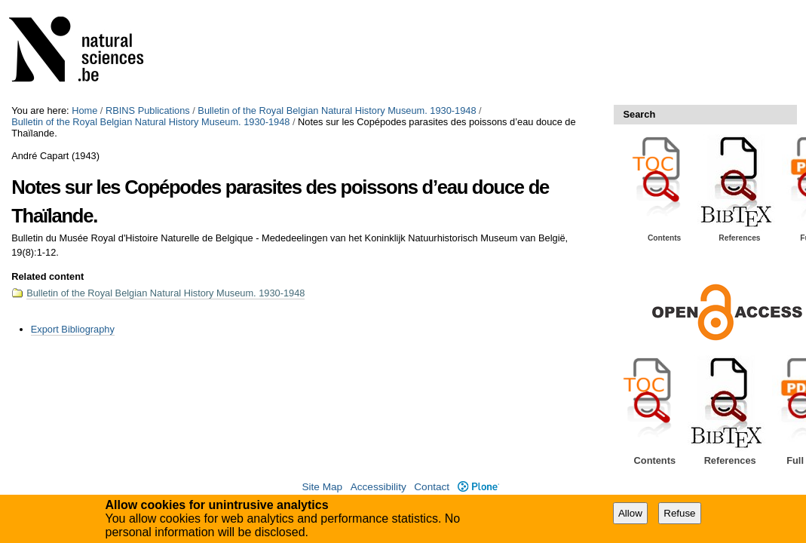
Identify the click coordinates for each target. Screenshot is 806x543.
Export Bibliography (73, 329)
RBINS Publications (148, 110)
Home (84, 110)
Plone (478, 486)
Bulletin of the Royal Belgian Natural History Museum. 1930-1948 (337, 110)
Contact (431, 486)
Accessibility (378, 486)
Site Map (322, 486)
